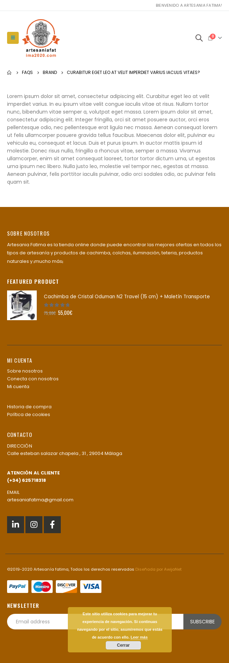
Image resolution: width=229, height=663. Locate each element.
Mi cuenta (18, 387)
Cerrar (123, 645)
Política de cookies (28, 414)
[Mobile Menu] (13, 38)
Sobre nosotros (25, 371)
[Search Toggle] (199, 38)
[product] (22, 305)
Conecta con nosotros (33, 379)
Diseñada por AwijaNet (158, 569)
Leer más (139, 637)
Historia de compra (29, 407)
